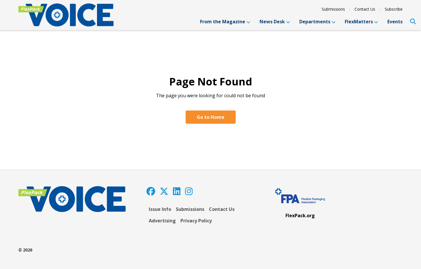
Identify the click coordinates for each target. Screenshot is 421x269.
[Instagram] (189, 191)
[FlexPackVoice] (66, 15)
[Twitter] (164, 191)
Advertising (162, 221)
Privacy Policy (196, 221)
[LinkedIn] (176, 191)
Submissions (333, 9)
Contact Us (365, 9)
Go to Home (210, 117)
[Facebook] (150, 191)
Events (395, 21)
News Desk (275, 21)
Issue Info (160, 209)
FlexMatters (361, 21)
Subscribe (394, 9)
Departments (317, 21)
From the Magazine (225, 21)
